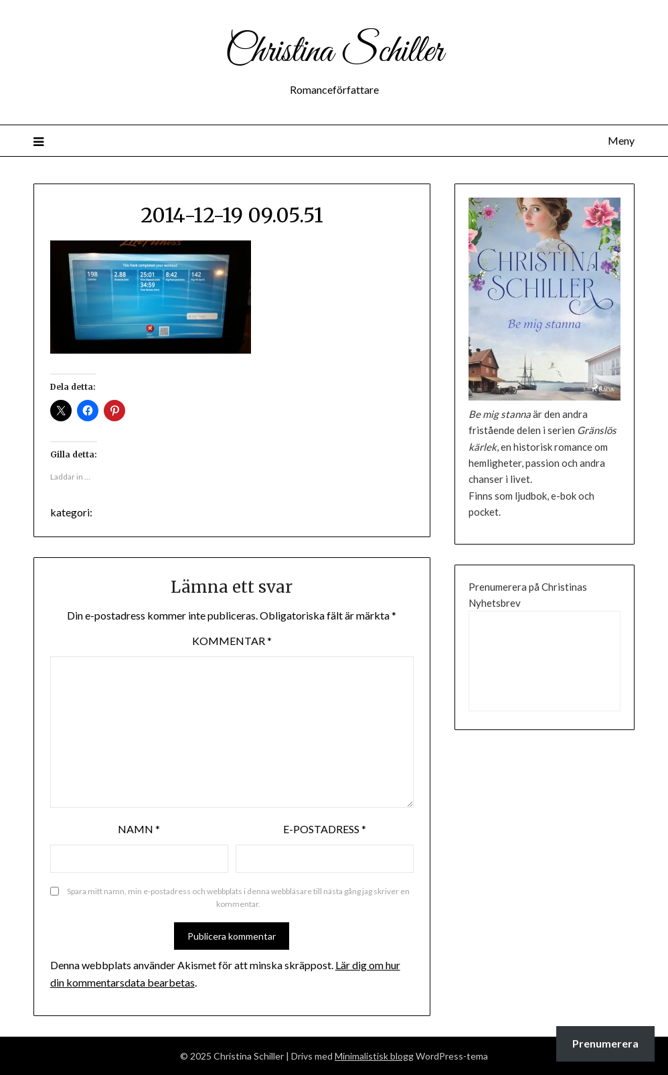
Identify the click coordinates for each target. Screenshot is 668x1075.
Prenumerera (605, 1043)
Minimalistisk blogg (374, 1056)
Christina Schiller (334, 52)
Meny (621, 140)
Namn (139, 828)
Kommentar (232, 640)
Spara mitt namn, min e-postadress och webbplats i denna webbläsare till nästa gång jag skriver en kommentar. (238, 898)
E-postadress (324, 828)
